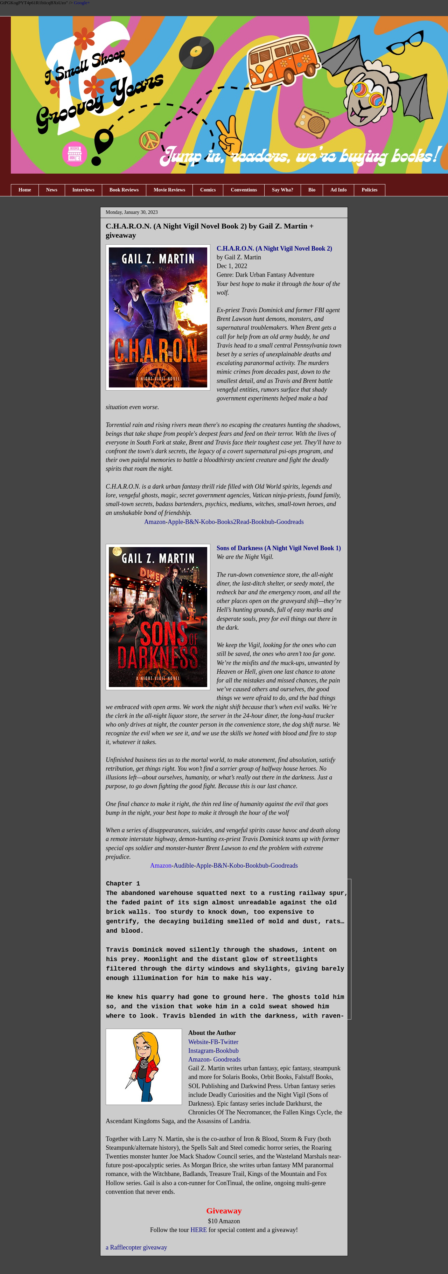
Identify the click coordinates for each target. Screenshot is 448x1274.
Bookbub (262, 521)
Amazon (155, 521)
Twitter (229, 1041)
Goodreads (290, 521)
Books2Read (233, 521)
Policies (369, 189)
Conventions (244, 189)
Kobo (208, 521)
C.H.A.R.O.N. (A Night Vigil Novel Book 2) (274, 248)
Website (198, 1041)
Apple (175, 521)
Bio (311, 189)
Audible (184, 865)
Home (25, 189)
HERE (198, 1229)
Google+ (82, 2)
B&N (192, 521)
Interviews (83, 189)
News (51, 189)
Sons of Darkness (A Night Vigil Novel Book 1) (279, 548)
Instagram (201, 1050)
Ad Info (338, 189)
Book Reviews (124, 189)
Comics (208, 189)
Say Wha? (282, 189)
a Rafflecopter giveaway (136, 1247)
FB (214, 1041)
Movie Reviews (169, 189)
